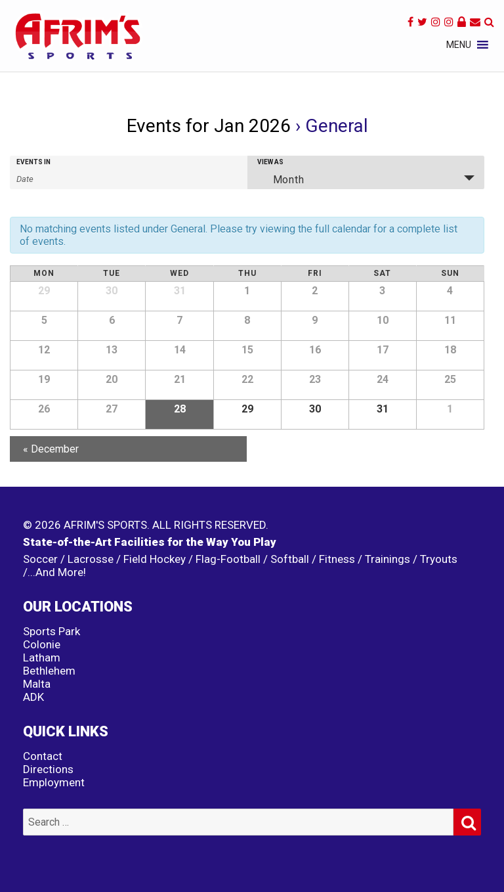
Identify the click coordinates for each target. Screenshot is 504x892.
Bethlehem (49, 670)
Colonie (41, 644)
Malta (37, 683)
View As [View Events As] (270, 162)
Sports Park (51, 631)
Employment (54, 782)
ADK (33, 696)
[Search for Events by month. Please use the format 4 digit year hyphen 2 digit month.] (49, 178)
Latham (41, 657)
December (51, 449)
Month (280, 179)
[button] (458, 45)
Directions (48, 769)
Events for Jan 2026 (209, 126)
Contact (42, 756)
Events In (33, 162)
